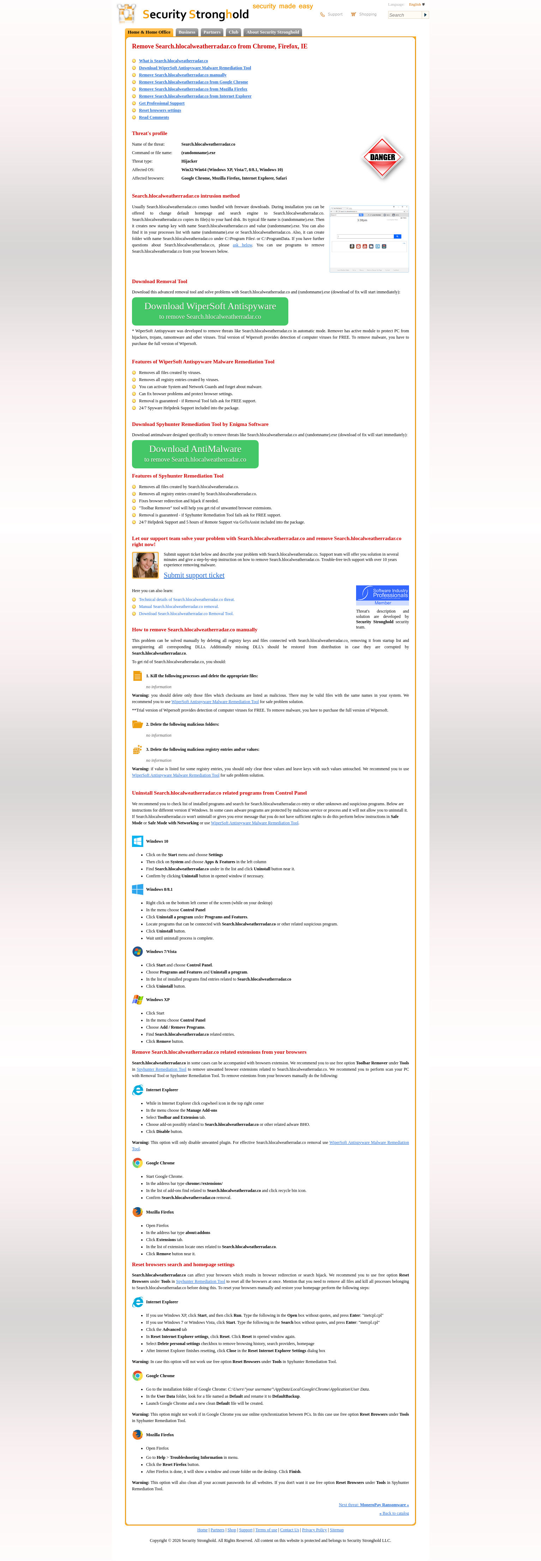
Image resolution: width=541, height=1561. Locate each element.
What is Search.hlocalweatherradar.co (173, 60)
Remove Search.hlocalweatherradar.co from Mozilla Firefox (193, 89)
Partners (212, 32)
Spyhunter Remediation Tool (162, 1069)
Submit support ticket (194, 575)
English (417, 4)
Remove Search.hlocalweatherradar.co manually (183, 74)
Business (187, 32)
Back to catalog (394, 1513)
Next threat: (374, 1504)
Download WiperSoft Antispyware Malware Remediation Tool (195, 67)
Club (233, 32)
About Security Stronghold (272, 32)
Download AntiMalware (195, 454)
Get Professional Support (162, 103)
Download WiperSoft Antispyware (210, 311)
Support (246, 1529)
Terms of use (266, 1529)
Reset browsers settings (160, 110)
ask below (242, 244)
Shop (231, 1529)
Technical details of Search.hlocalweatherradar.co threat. (187, 599)
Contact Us (289, 1529)
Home (202, 1529)
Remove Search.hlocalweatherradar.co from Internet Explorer (195, 96)
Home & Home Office (149, 32)
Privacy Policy (314, 1529)
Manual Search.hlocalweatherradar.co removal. (179, 606)
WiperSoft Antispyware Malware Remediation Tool (215, 701)
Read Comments (154, 117)
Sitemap (337, 1529)
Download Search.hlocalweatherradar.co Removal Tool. (186, 613)
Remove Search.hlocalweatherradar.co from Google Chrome (193, 82)
